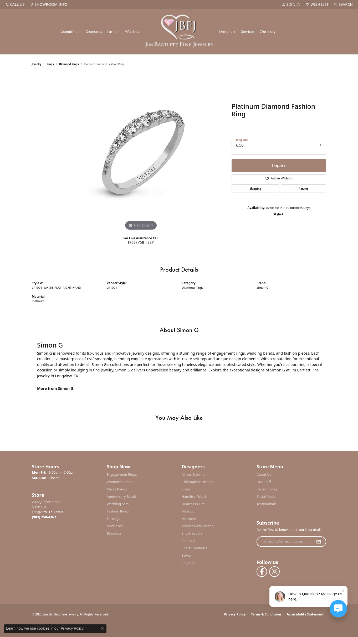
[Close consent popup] (102, 628)
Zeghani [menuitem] (188, 562)
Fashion (113, 31)
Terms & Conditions (266, 614)
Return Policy (267, 489)
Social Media (267, 496)
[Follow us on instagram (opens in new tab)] (274, 571)
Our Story (267, 31)
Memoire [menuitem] (189, 518)
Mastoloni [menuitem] (189, 511)
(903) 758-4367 (141, 242)
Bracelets (114, 533)
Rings (50, 64)
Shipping (255, 189)
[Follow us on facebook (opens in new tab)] (262, 571)
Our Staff (264, 481)
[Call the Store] (44, 517)
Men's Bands (117, 489)
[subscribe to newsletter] (318, 541)
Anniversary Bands (122, 496)
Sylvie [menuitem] (186, 555)
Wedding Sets (118, 503)
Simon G (263, 287)
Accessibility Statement (305, 614)
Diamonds (94, 31)
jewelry (37, 64)
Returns (303, 189)
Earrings (113, 518)
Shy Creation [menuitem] (192, 533)
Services (247, 31)
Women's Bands (119, 481)
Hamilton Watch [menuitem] (194, 496)
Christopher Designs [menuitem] (198, 481)
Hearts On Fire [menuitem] (193, 503)
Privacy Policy (235, 614)
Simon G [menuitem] (188, 540)
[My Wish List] (317, 4)
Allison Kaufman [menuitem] (195, 474)
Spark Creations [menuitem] (194, 548)
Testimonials (267, 503)
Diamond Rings (69, 64)
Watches (132, 31)
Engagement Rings (122, 474)
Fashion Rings (118, 511)
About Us (264, 474)
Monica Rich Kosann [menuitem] (198, 526)
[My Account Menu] (291, 4)
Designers (227, 31)
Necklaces (115, 526)
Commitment (70, 31)
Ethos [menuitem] (186, 489)
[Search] (343, 4)
